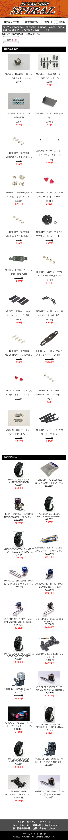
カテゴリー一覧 (11, 22)
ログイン (31, 822)
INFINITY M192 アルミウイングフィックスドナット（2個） (18, 393)
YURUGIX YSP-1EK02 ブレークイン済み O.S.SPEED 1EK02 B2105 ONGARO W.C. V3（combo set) (49, 793)
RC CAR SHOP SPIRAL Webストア (38, 836)
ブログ (52, 828)
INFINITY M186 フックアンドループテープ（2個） (18, 313)
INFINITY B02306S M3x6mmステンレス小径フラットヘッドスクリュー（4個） (18, 234)
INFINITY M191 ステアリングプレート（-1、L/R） (49, 313)
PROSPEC (17, 27)
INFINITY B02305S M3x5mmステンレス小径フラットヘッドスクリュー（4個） (49, 393)
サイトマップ (50, 825)
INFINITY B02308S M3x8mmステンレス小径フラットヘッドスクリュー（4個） (18, 155)
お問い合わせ (39, 828)
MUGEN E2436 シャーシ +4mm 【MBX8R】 (18, 272)
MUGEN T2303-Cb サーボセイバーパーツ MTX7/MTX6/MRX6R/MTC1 (49, 76)
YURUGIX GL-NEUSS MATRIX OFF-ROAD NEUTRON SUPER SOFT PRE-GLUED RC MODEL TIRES (18, 760)
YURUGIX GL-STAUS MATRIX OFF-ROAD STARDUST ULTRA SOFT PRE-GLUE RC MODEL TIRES (19, 550)
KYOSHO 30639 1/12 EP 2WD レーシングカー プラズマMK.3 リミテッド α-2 (49, 549)
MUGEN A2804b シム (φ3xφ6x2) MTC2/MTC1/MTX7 (19, 115)
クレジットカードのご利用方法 (26, 825)
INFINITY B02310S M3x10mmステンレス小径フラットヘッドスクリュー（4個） (18, 353)
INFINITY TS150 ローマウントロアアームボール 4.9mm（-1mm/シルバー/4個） (49, 274)
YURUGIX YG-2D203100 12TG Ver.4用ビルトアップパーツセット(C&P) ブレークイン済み (49, 482)
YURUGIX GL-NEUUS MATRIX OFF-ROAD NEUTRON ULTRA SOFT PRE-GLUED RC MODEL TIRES (18, 481)
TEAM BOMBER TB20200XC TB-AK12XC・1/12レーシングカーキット (19, 793)
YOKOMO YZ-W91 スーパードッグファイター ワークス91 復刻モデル (18, 725)
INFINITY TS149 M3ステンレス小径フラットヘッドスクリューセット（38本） (19, 195)
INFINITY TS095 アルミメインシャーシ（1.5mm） (49, 353)
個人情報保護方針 (21, 828)
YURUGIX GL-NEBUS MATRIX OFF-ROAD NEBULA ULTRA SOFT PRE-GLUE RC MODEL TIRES (49, 515)
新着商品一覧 (31, 22)
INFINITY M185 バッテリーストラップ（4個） (49, 432)
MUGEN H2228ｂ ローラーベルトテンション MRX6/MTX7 (18, 76)
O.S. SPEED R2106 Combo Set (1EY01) (49, 620)
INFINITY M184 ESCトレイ (49, 115)
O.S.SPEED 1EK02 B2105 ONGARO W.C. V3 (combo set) (49, 688)
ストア (6, 27)
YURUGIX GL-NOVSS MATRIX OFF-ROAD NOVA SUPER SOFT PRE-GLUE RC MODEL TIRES (49, 725)
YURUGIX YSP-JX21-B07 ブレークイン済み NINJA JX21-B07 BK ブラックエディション (49, 761)
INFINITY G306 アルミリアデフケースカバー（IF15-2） (49, 234)
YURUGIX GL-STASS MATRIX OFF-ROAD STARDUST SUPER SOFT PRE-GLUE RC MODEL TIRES (19, 655)
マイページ (45, 822)
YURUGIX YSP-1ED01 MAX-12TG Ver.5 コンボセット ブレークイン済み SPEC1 (19, 582)
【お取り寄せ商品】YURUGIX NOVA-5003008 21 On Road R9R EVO (19, 516)
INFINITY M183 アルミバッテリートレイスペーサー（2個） (49, 195)
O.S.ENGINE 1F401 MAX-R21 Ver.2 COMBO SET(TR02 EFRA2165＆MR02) (18, 620)
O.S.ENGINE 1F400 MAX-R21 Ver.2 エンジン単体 (49, 585)
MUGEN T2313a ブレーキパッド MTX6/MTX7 (19, 432)
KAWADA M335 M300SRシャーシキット (49, 655)
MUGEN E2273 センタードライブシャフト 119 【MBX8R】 (49, 153)
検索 (46, 22)
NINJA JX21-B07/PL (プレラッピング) (19, 691)
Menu (62, 22)
